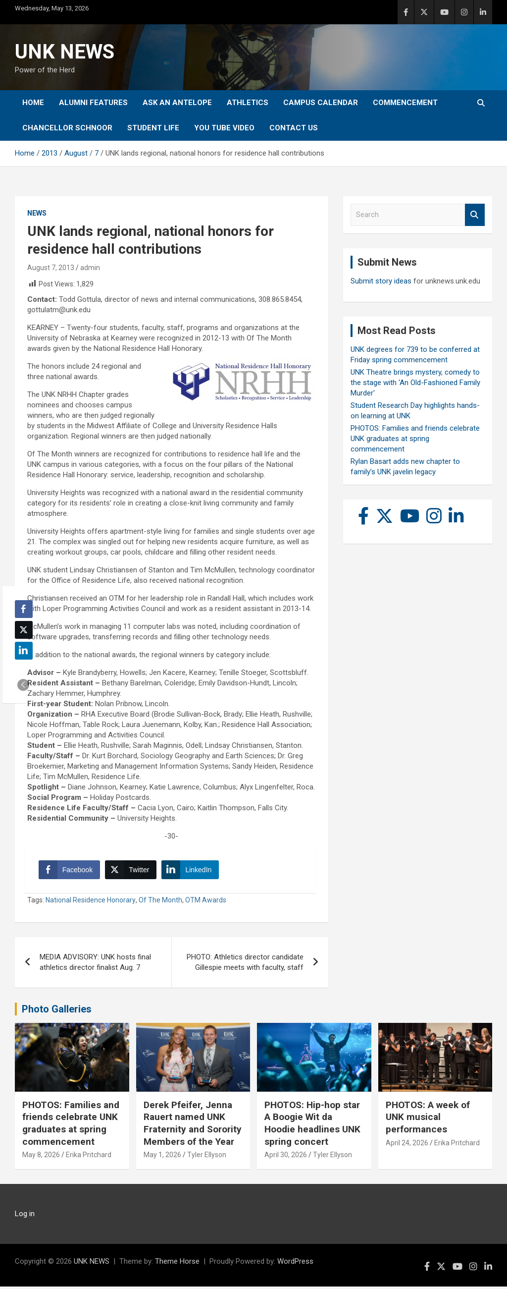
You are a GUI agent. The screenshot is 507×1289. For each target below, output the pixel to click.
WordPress (295, 1263)
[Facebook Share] (70, 870)
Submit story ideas (381, 281)
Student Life (153, 127)
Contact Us (293, 127)
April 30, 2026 (285, 1157)
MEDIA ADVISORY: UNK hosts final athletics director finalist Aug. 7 (95, 964)
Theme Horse (177, 1263)
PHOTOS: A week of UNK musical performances (428, 1119)
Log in (25, 1216)
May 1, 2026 (162, 1157)
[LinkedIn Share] (191, 870)
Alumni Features (93, 102)
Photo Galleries (57, 1011)
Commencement (405, 102)
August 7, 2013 (50, 268)
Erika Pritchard (88, 1157)
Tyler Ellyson (206, 1157)
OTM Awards (205, 902)
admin (90, 268)
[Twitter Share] (131, 870)
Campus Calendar (320, 102)
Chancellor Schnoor (67, 127)
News (37, 213)
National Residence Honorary (91, 902)
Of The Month (160, 902)
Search (475, 215)
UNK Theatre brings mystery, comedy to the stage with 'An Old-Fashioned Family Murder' (415, 382)
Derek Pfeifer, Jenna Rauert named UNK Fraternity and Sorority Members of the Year (193, 1125)
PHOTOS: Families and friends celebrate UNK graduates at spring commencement (415, 438)
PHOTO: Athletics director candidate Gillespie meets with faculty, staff (245, 964)
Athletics (247, 102)
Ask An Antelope (177, 102)
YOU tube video (224, 127)
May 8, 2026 (41, 1157)
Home (33, 102)
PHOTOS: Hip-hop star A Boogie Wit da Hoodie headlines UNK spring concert (312, 1125)
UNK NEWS (64, 51)
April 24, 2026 (407, 1145)
